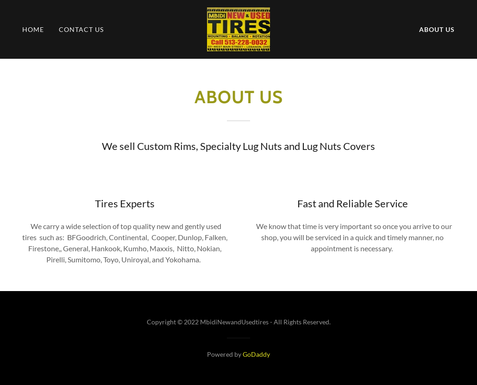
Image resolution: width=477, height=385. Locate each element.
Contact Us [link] (81, 29)
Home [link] (33, 29)
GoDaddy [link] (256, 354)
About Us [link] (437, 29)
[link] (238, 28)
